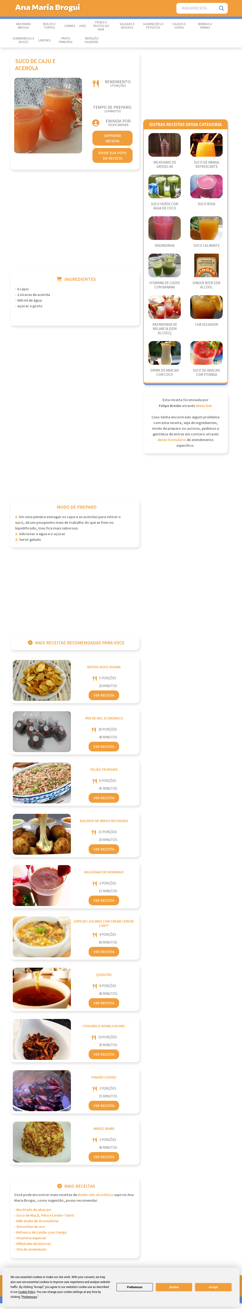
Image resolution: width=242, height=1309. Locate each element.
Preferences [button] (29, 1297)
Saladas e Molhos (127, 26)
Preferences (135, 1287)
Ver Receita (103, 695)
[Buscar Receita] (196, 8)
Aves (82, 26)
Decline (174, 1287)
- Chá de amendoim (30, 1249)
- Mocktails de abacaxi (32, 1209)
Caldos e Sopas (179, 26)
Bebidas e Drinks (205, 26)
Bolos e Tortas (49, 26)
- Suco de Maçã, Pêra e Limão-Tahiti (44, 1215)
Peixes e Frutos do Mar (101, 26)
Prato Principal (66, 40)
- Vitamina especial (30, 1238)
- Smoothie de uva (29, 1226)
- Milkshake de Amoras (32, 1243)
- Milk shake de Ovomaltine (36, 1221)
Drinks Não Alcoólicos (95, 1194)
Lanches (44, 40)
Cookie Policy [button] (26, 1292)
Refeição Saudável (92, 40)
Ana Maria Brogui (23, 26)
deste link (204, 405)
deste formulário (172, 440)
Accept (213, 1287)
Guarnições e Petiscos (153, 26)
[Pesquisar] (222, 8)
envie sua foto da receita (113, 155)
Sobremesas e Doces (23, 40)
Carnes (69, 26)
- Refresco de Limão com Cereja (40, 1232)
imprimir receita (112, 138)
